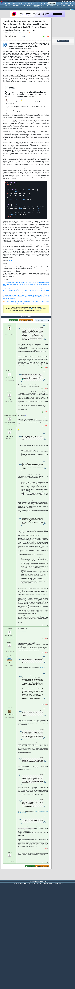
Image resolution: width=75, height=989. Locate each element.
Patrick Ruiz (18, 46)
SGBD (58, 3)
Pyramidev (10, 697)
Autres (42, 7)
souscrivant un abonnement (33, 322)
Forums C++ (11, 9)
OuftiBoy (9, 433)
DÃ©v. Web (42, 3)
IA (25, 3)
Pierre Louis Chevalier (10, 456)
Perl (61, 5)
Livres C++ (29, 9)
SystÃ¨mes (72, 3)
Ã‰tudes (46, 1)
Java (37, 3)
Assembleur (29, 5)
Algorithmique (16, 5)
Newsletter (33, 1)
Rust (69, 5)
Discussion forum (63, 40)
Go (43, 5)
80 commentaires (27, 46)
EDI (47, 3)
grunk (9, 366)
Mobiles (66, 3)
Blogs (23, 1)
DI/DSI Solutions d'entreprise (14, 3)
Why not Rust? (42, 708)
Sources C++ (56, 9)
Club (56, 1)
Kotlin (47, 5)
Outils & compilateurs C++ (38, 9)
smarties (9, 683)
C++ (36, 5)
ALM (29, 3)
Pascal (57, 5)
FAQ (19, 1)
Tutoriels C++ (23, 9)
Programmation (52, 3)
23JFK (10, 893)
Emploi (41, 1)
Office (62, 3)
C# (39, 5)
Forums (7, 1)
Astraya (9, 749)
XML (38, 7)
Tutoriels (13, 1)
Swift (72, 5)
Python (64, 5)
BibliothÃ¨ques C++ (48, 9)
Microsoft (33, 3)
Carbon (10, 274)
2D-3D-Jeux (22, 5)
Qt (35, 7)
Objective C (52, 5)
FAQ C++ (17, 9)
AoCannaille (9, 412)
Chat (27, 1)
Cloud (22, 3)
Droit (52, 1)
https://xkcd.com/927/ (22, 672)
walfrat (10, 670)
